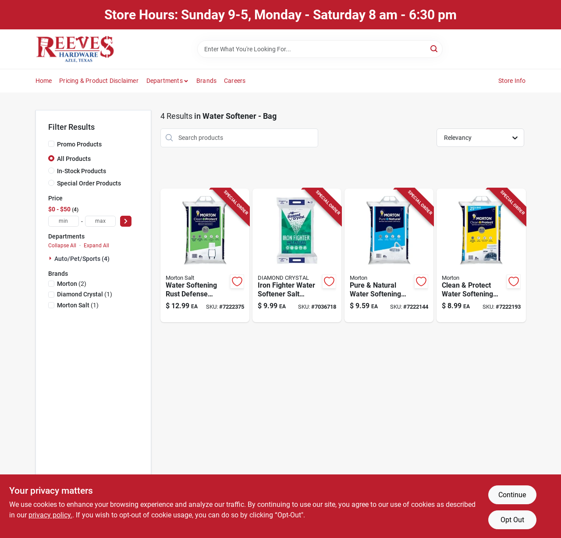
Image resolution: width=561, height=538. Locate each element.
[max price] (100, 221)
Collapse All (62, 245)
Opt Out (512, 520)
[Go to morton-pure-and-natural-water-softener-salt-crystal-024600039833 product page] (388, 256)
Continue (512, 495)
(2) (71, 283)
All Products (74, 159)
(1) (84, 294)
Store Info (512, 80)
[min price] (63, 221)
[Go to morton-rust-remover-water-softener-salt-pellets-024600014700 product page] (204, 256)
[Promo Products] (51, 144)
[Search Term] (320, 49)
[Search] (434, 48)
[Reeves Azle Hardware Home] (75, 49)
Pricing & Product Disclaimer (98, 80)
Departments (164, 80)
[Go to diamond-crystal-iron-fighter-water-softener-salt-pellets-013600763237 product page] (296, 256)
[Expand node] (51, 258)
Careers (234, 80)
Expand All (96, 245)
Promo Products (79, 144)
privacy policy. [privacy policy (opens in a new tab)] (50, 515)
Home (44, 80)
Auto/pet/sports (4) (82, 258)
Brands (206, 80)
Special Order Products (89, 183)
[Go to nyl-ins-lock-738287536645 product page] (481, 256)
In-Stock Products (81, 171)
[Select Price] (125, 221)
